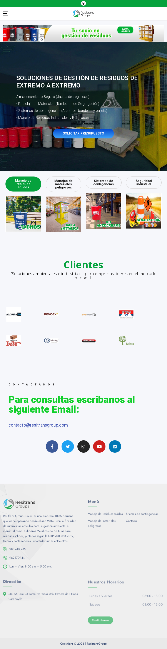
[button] (17, 228)
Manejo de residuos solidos (105, 516)
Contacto (131, 523)
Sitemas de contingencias (142, 516)
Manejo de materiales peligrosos (101, 525)
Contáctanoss (100, 622)
